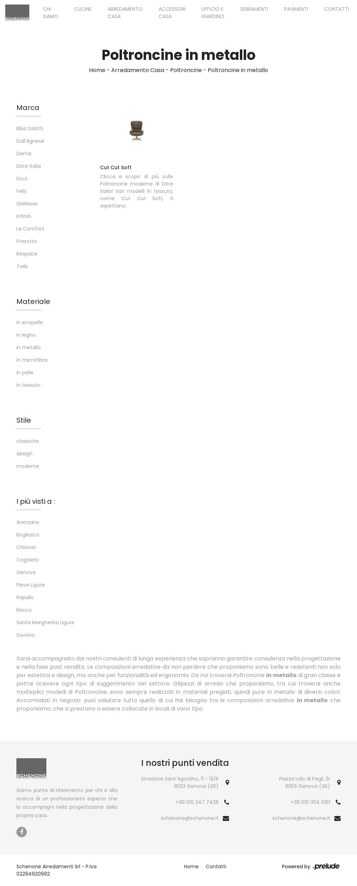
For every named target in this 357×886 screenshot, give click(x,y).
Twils (22, 266)
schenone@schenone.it (190, 818)
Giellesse (27, 203)
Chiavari (26, 547)
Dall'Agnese (30, 141)
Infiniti (23, 216)
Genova (26, 572)
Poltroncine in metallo (238, 70)
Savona (25, 635)
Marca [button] (27, 107)
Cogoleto (27, 559)
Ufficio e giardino (213, 13)
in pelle (24, 372)
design (24, 453)
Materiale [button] (33, 301)
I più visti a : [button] (35, 501)
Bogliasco (27, 534)
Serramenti (254, 9)
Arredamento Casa (125, 13)
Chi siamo (50, 13)
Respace (26, 253)
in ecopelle (29, 322)
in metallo (28, 347)
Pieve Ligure (30, 584)
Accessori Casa (172, 13)
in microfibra (31, 359)
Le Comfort (30, 228)
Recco (24, 609)
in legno (26, 334)
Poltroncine (186, 70)
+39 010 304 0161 (310, 802)
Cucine (83, 9)
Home (97, 70)
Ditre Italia (28, 166)
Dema (23, 153)
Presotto (26, 241)
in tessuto (28, 385)
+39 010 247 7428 (197, 802)
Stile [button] (23, 420)
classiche (27, 441)
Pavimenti (296, 9)
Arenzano (27, 522)
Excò (22, 178)
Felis (21, 191)
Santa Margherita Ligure (45, 622)
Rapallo (25, 597)
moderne (27, 466)
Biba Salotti (29, 128)
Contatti (336, 9)
